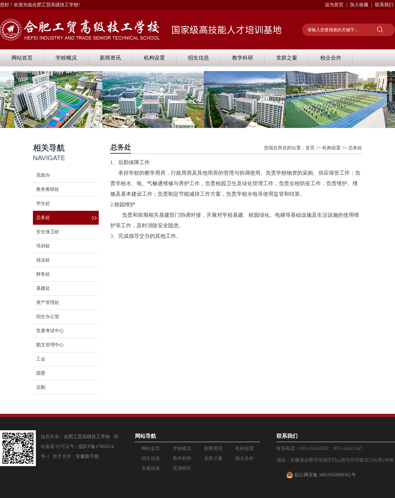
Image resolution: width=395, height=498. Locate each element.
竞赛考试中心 (50, 330)
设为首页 (334, 4)
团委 (40, 373)
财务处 (43, 274)
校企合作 (330, 58)
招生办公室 (47, 316)
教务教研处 (47, 189)
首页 (310, 147)
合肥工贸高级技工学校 (87, 436)
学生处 (43, 203)
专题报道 (22, 75)
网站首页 (22, 58)
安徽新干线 (87, 456)
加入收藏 (359, 4)
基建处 (43, 288)
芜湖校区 (66, 75)
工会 (40, 359)
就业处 (43, 260)
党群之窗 (286, 58)
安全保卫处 (47, 231)
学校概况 (66, 58)
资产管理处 (47, 302)
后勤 (40, 387)
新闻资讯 (110, 58)
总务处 (43, 217)
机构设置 (154, 58)
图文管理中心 (50, 344)
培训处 (43, 245)
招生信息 (198, 58)
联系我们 (384, 4)
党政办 (43, 175)
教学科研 (242, 58)
